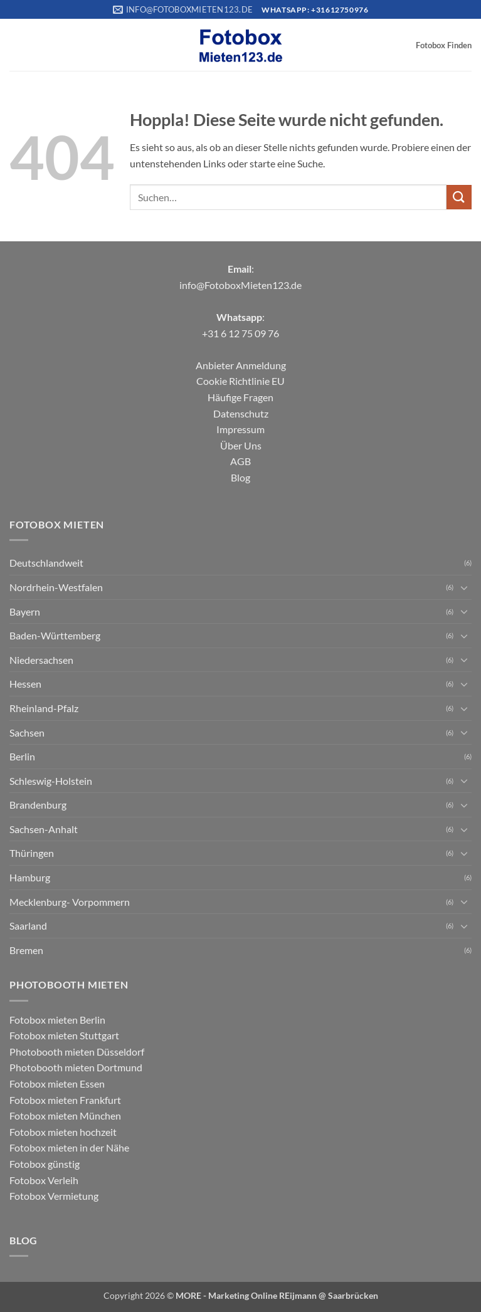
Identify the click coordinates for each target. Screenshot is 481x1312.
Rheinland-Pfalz (43, 708)
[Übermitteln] (459, 197)
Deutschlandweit (46, 563)
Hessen (25, 684)
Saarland (28, 926)
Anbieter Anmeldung (241, 365)
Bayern (24, 611)
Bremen (26, 950)
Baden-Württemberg (54, 635)
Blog (240, 477)
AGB (240, 461)
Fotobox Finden (444, 45)
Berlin (22, 756)
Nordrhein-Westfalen (56, 587)
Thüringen (31, 853)
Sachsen (27, 732)
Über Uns (241, 445)
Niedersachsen (41, 660)
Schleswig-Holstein (50, 781)
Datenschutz (240, 413)
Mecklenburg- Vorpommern (69, 902)
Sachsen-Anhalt (43, 829)
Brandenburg (37, 805)
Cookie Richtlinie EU (240, 381)
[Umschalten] (464, 587)
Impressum (240, 429)
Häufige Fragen (240, 397)
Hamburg (29, 877)
